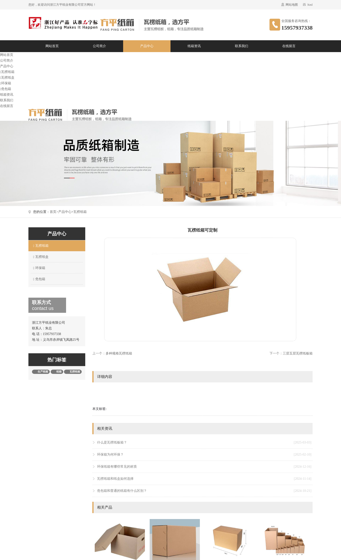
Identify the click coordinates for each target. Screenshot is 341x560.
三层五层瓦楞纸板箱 (298, 353)
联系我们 (241, 46)
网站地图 (292, 4)
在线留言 (289, 46)
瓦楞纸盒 (7, 77)
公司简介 (99, 46)
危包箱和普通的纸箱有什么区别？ (204, 491)
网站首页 (52, 46)
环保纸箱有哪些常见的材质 (204, 467)
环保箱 (5, 83)
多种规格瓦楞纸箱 (119, 353)
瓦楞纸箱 (7, 72)
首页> (54, 212)
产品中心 (146, 46)
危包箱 (5, 89)
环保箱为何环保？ (204, 455)
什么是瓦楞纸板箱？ (204, 442)
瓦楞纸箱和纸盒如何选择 (204, 479)
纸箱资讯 (194, 46)
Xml (310, 4)
